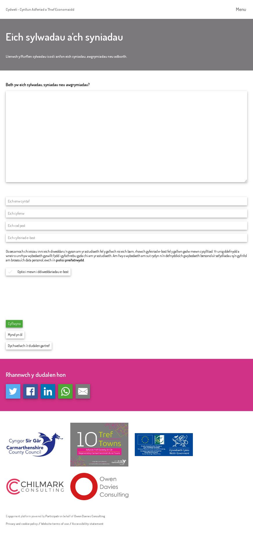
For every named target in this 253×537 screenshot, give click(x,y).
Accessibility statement (87, 523)
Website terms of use (55, 523)
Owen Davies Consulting (89, 516)
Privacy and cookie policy (22, 523)
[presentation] (50, 302)
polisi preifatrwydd (70, 260)
